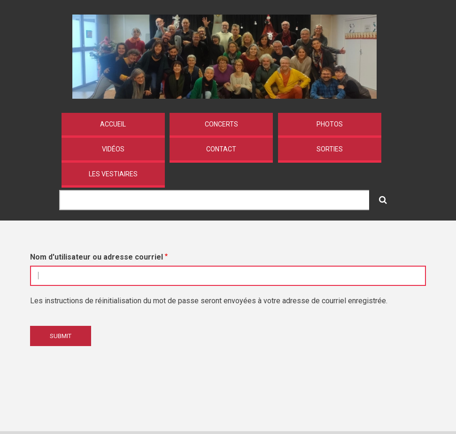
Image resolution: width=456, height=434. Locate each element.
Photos (330, 124)
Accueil (113, 124)
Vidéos (113, 149)
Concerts (221, 124)
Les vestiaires (113, 174)
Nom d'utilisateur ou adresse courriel (96, 257)
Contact (221, 149)
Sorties (330, 149)
